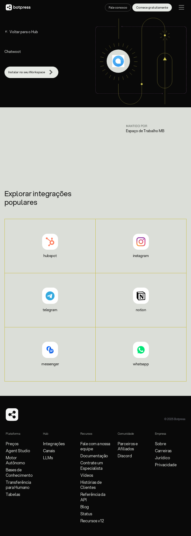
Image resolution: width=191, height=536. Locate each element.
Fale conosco (118, 7)
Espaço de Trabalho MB (145, 131)
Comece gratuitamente (152, 7)
